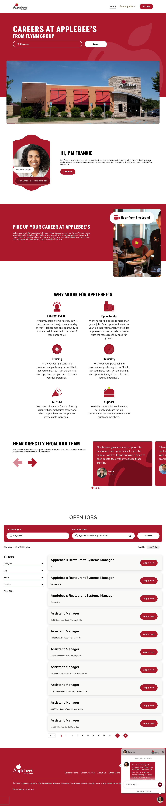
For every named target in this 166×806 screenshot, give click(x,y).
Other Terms (114, 772)
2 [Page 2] (67, 735)
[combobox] (103, 536)
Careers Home (71, 772)
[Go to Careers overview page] (22, 6)
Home (113, 6)
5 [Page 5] (83, 735)
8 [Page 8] (98, 735)
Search (96, 44)
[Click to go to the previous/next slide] (92, 488)
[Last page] (125, 735)
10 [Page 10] (110, 735)
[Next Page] (117, 735)
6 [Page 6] (88, 735)
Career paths (128, 6)
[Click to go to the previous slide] (17, 462)
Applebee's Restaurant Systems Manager (82, 560)
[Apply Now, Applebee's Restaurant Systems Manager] (149, 563)
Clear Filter (9, 591)
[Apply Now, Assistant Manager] (149, 616)
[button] (130, 535)
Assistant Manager (65, 613)
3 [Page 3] (72, 735)
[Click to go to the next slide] (32, 462)
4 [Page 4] (77, 735)
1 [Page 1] (61, 735)
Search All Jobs (88, 772)
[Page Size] (52, 735)
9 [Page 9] (104, 735)
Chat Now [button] (68, 171)
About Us (101, 772)
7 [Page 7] (93, 735)
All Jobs (146, 6)
